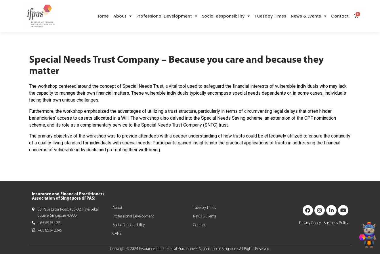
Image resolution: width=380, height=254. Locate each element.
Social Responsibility (226, 16)
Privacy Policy (310, 223)
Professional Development (166, 16)
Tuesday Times (270, 16)
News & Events (308, 16)
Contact (340, 16)
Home (102, 16)
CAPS (116, 234)
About (122, 16)
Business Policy (336, 223)
